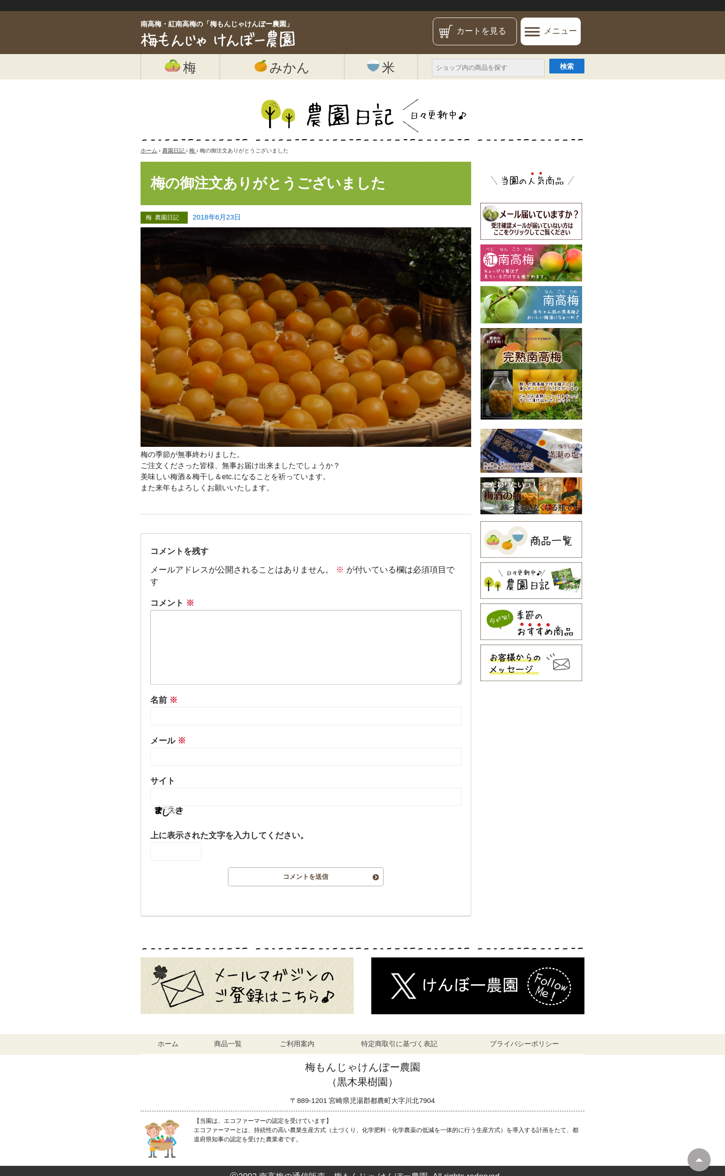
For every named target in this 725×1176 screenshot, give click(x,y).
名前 (164, 700)
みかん (282, 67)
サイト (162, 781)
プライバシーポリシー (524, 1044)
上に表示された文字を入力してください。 (229, 835)
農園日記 (167, 217)
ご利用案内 (297, 1044)
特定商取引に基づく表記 (399, 1044)
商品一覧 (228, 1044)
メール (168, 740)
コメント (172, 603)
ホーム (168, 1044)
